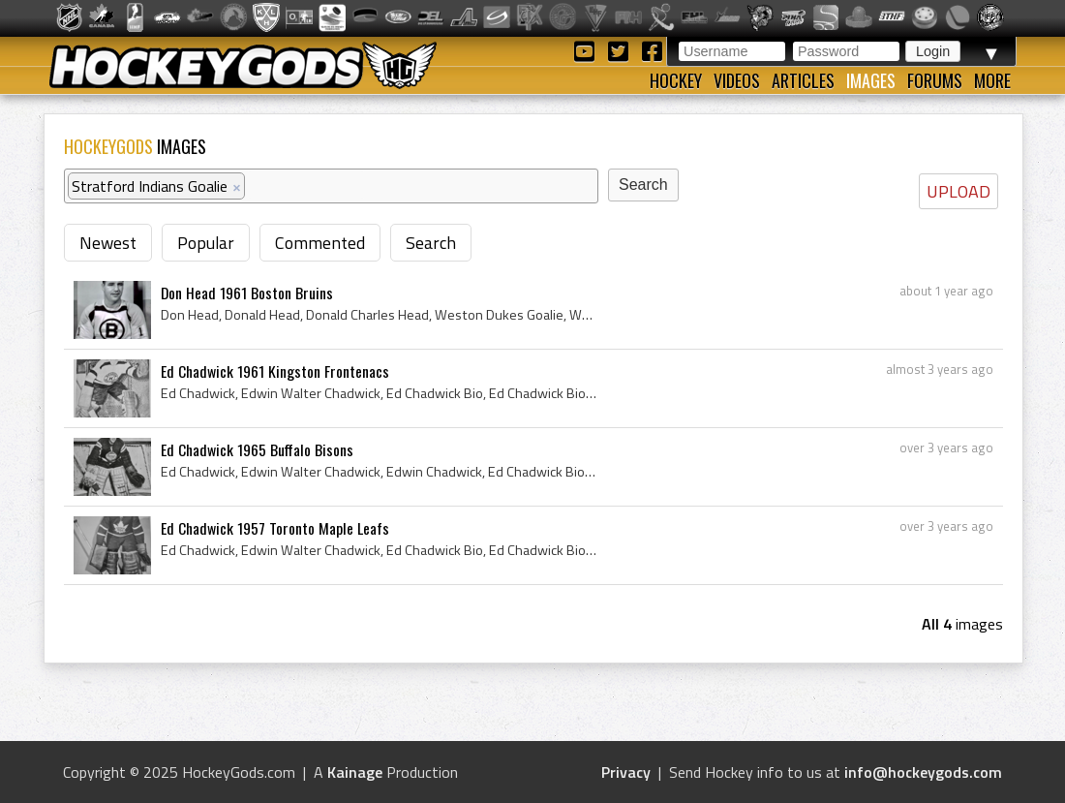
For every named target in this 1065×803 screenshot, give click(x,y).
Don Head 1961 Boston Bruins (247, 292)
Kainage (354, 772)
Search (431, 243)
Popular (205, 243)
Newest (108, 243)
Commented (320, 243)
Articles (803, 80)
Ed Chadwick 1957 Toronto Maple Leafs (275, 528)
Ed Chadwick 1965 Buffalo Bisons (257, 449)
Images (871, 80)
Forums (934, 80)
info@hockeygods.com (923, 772)
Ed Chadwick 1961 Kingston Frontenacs (275, 371)
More (992, 80)
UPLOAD (958, 191)
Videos (737, 80)
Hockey (676, 80)
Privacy (626, 772)
